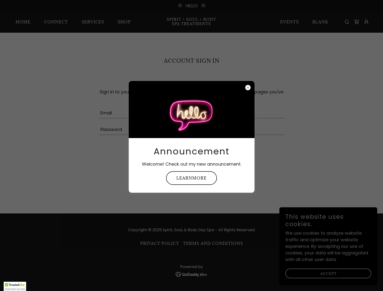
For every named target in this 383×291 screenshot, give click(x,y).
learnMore (191, 178)
